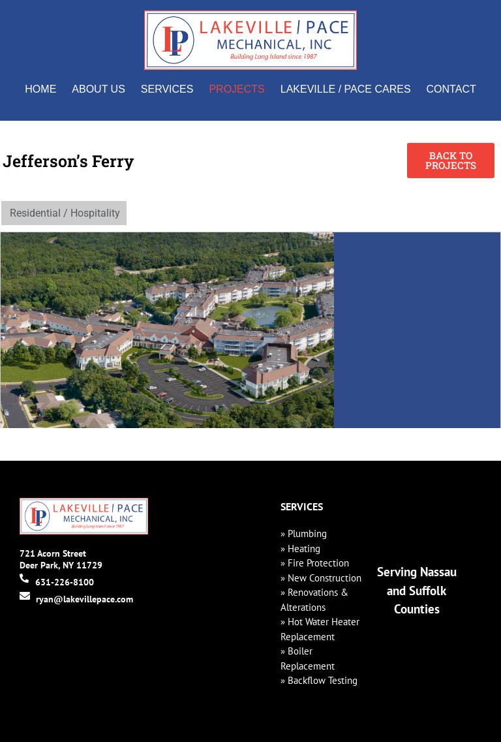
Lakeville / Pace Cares (346, 89)
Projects (236, 89)
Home (40, 89)
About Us (98, 89)
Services (167, 89)
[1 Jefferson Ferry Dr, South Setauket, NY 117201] (417, 330)
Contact (451, 89)
